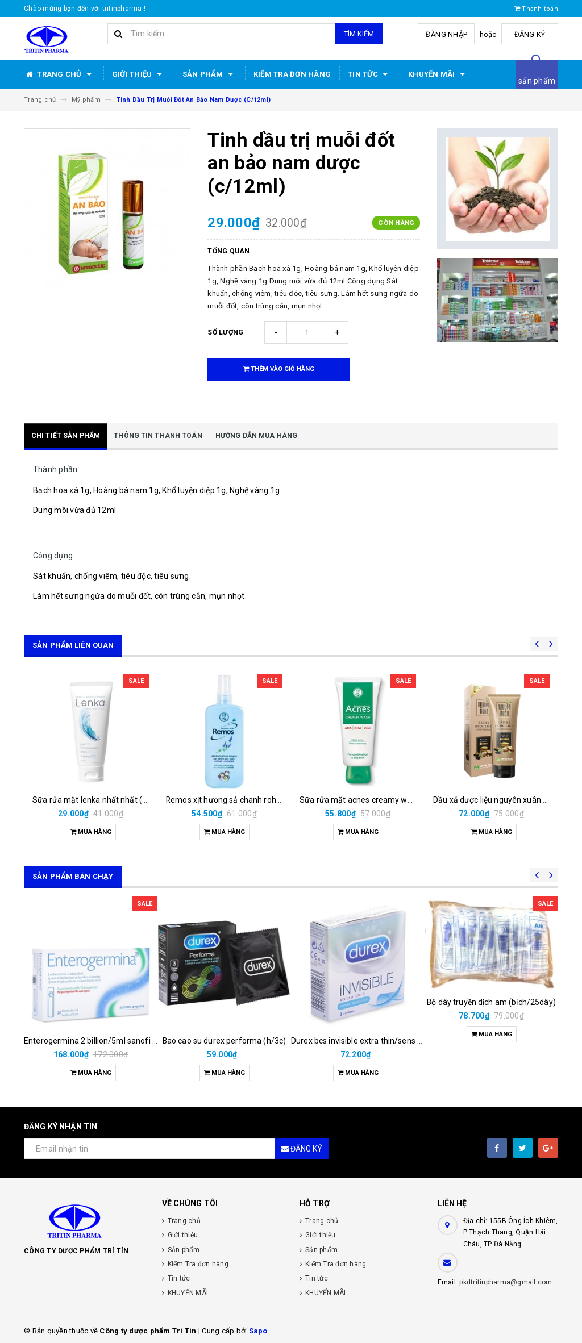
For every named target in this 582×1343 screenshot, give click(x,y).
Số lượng (225, 332)
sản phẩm (536, 80)
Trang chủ (59, 74)
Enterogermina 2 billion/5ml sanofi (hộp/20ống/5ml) (120, 1040)
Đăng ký (530, 34)
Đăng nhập (446, 34)
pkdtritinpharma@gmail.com (505, 1282)
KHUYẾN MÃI (438, 74)
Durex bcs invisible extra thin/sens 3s (358, 1040)
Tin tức (369, 74)
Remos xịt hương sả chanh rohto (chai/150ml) (249, 799)
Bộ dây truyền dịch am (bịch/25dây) (491, 1002)
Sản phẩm (209, 74)
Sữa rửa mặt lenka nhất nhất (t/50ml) (101, 799)
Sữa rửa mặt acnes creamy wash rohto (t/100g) (387, 799)
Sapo (258, 1331)
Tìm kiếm (359, 34)
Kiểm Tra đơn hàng (292, 74)
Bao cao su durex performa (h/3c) (224, 1040)
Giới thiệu (138, 74)
